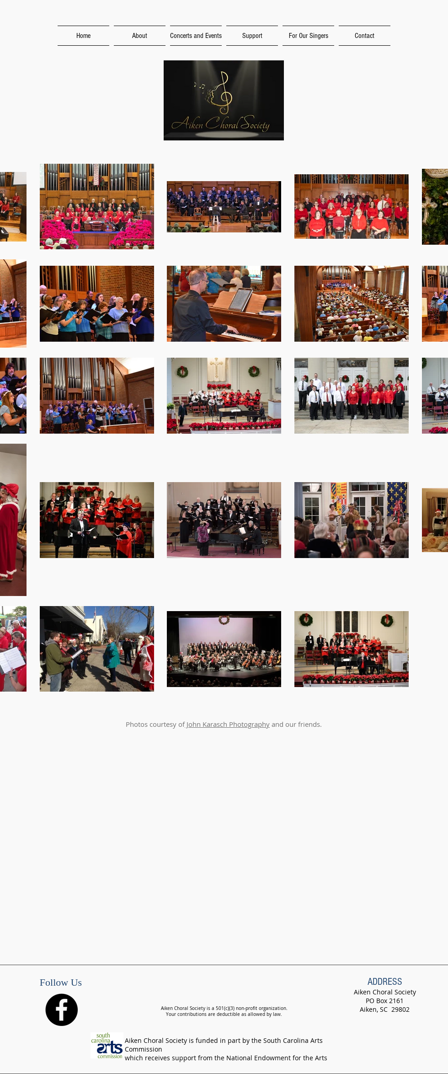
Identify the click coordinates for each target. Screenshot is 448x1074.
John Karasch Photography (227, 724)
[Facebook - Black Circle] (61, 1009)
